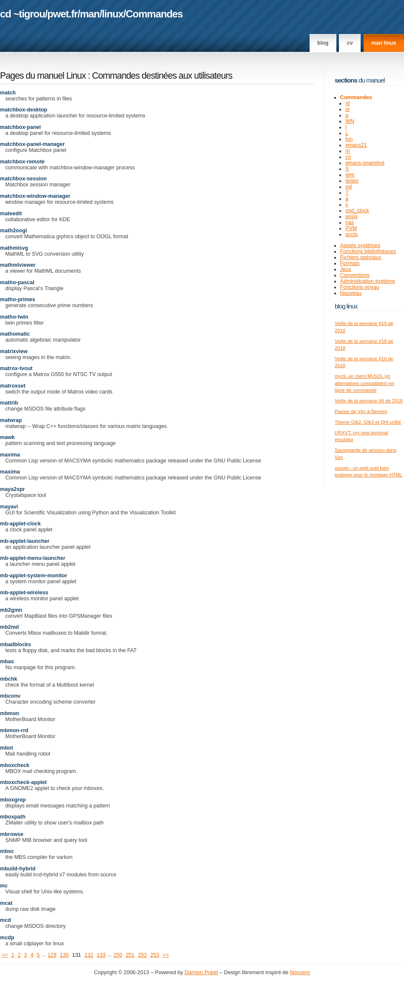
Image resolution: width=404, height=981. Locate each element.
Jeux (345, 269)
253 (154, 955)
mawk (7, 437)
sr (347, 109)
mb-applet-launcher (24, 541)
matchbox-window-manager (35, 196)
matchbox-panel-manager (32, 144)
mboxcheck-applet (23, 782)
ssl (348, 187)
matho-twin (14, 317)
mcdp (7, 938)
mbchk (8, 679)
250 (118, 955)
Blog (322, 43)
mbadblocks (15, 644)
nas (349, 222)
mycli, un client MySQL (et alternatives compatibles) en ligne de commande (364, 383)
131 (76, 955)
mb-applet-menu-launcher (32, 558)
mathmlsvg (14, 248)
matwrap (11, 420)
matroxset (13, 386)
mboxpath (13, 817)
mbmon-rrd (14, 730)
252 (142, 955)
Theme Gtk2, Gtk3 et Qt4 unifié (368, 422)
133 (101, 955)
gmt (349, 175)
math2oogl (13, 231)
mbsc (7, 851)
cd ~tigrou (22, 14)
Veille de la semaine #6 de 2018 (369, 400)
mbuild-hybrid (17, 869)
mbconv (10, 696)
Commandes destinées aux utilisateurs (162, 76)
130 (64, 955)
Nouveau (350, 293)
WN (349, 121)
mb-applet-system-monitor (33, 576)
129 (52, 955)
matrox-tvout (16, 368)
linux (113, 14)
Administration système (367, 281)
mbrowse (11, 834)
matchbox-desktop (23, 110)
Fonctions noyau (359, 287)
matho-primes (17, 299)
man (90, 14)
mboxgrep (13, 800)
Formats (350, 263)
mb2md (9, 627)
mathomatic (15, 334)
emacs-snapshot (364, 163)
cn (348, 157)
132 (89, 955)
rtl (347, 103)
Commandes (154, 14)
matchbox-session (23, 179)
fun (349, 139)
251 (130, 955)
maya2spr (12, 489)
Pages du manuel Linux (43, 76)
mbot (6, 748)
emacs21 (356, 145)
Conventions (355, 275)
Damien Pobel (201, 972)
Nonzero (300, 972)
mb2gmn (11, 610)
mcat (6, 903)
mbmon (9, 713)
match (8, 93)
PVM (351, 228)
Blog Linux (346, 306)
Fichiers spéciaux (360, 257)
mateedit (11, 214)
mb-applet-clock (20, 524)
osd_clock (357, 211)
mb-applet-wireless (24, 593)
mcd (5, 920)
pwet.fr (62, 14)
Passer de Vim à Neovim (361, 411)
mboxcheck (14, 765)
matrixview (14, 351)
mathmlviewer (17, 265)
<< (5, 955)
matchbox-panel (20, 127)
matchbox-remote (22, 162)
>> (165, 955)
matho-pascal (17, 282)
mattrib (9, 403)
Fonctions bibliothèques (368, 251)
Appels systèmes (360, 245)
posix (351, 217)
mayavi (9, 507)
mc (4, 886)
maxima (10, 455)
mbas (7, 661)
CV (350, 43)
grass (351, 181)
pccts (351, 234)
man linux (383, 43)
